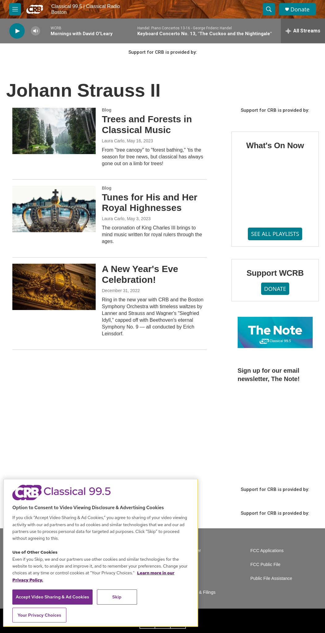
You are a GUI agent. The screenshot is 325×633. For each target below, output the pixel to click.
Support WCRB (275, 273)
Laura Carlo (113, 140)
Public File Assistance (271, 578)
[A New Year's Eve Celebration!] (54, 287)
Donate (300, 9)
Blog (106, 109)
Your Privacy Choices (39, 615)
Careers (190, 564)
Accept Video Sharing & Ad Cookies (52, 597)
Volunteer (192, 550)
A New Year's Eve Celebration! (140, 274)
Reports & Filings (199, 592)
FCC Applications (266, 550)
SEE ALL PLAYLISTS (275, 233)
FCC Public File (265, 564)
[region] (100, 553)
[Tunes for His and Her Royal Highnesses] (54, 209)
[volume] (35, 31)
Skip (117, 597)
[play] (17, 31)
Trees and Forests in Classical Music (147, 124)
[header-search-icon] (269, 9)
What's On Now (275, 145)
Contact (190, 578)
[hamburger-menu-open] (15, 9)
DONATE (275, 288)
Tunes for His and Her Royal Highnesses (150, 202)
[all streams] (303, 31)
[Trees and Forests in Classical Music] (54, 131)
